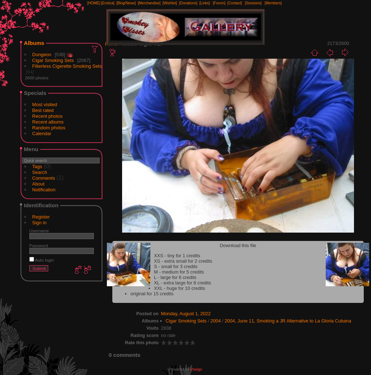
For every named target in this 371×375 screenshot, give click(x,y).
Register (41, 217)
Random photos (49, 127)
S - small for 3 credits (175, 266)
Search (39, 172)
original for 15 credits (152, 293)
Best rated (43, 110)
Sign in (39, 222)
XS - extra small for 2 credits (183, 261)
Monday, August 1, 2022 (185, 313)
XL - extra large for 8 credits (182, 283)
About (38, 184)
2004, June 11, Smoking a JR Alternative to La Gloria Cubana (288, 321)
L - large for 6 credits (175, 277)
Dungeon (41, 54)
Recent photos (47, 116)
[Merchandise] (149, 3)
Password (38, 245)
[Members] (273, 3)
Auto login (41, 260)
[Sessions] (253, 3)
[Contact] (235, 3)
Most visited (44, 104)
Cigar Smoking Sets (53, 60)
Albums (34, 43)
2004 (215, 321)
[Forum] (219, 3)
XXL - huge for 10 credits (179, 288)
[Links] (204, 3)
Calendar (41, 133)
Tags (37, 166)
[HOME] (93, 3)
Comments (43, 178)
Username (39, 230)
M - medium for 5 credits (179, 272)
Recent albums (48, 122)
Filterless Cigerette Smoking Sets (67, 66)
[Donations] (188, 3)
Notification (43, 189)
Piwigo (196, 369)
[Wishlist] (170, 3)
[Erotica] (107, 3)
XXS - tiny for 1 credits (177, 255)
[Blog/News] (126, 3)
